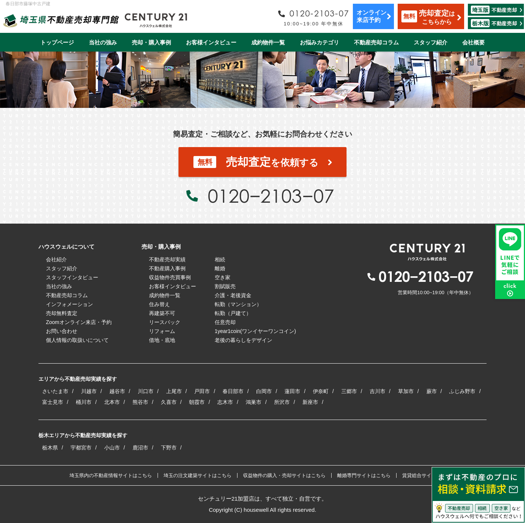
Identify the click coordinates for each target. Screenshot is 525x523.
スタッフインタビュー (72, 277)
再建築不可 (162, 313)
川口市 (145, 391)
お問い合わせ (61, 331)
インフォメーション (69, 304)
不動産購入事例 (167, 268)
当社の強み (103, 42)
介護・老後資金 (233, 295)
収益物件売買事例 (170, 277)
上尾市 (174, 391)
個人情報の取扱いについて (77, 340)
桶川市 (83, 402)
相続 (220, 259)
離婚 (220, 268)
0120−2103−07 (271, 195)
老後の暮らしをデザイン (243, 340)
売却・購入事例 (151, 42)
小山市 (112, 448)
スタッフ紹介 (430, 42)
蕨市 (431, 391)
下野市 (169, 448)
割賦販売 (225, 286)
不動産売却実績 (167, 259)
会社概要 (473, 42)
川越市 (89, 391)
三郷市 (349, 391)
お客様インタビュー (211, 42)
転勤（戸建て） (233, 313)
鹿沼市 (140, 448)
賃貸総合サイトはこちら (429, 475)
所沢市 (282, 402)
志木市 (225, 402)
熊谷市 (140, 402)
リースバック (164, 322)
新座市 (310, 402)
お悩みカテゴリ (319, 42)
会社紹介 (56, 259)
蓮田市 (292, 391)
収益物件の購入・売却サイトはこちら (284, 475)
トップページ (57, 42)
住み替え (159, 304)
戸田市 (202, 391)
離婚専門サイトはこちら (364, 475)
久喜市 (169, 402)
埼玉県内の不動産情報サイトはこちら (110, 475)
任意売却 (225, 322)
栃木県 (50, 448)
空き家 (222, 277)
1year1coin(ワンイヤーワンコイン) (255, 331)
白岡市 (264, 391)
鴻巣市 (253, 402)
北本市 (112, 402)
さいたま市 (55, 391)
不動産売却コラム (376, 42)
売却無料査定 (61, 313)
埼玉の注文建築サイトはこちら (198, 475)
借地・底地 (162, 340)
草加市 (406, 391)
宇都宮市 (81, 448)
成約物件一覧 (268, 42)
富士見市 (52, 402)
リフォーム (162, 331)
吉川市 (377, 391)
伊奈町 (321, 391)
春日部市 (233, 391)
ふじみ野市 (462, 391)
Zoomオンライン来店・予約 (79, 322)
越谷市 (117, 391)
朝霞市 (197, 402)
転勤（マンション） (238, 304)
